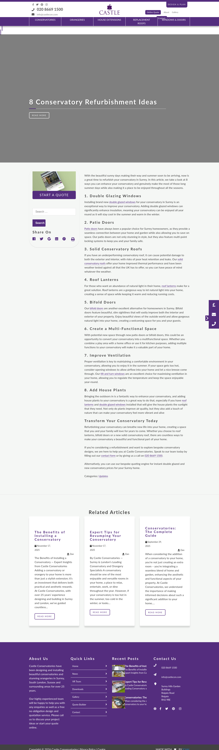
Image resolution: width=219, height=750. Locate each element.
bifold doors (97, 300)
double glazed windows (123, 193)
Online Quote (153, 12)
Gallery (175, 12)
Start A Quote (54, 187)
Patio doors (91, 220)
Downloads (78, 680)
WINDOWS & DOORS (174, 19)
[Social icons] (33, 4)
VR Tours (77, 673)
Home (75, 657)
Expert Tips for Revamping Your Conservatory (106, 527)
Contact (76, 703)
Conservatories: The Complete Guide (161, 523)
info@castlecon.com (47, 14)
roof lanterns (169, 277)
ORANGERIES (77, 19)
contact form (109, 447)
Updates (103, 467)
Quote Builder (79, 696)
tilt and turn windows (113, 365)
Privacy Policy (88, 741)
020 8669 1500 (50, 9)
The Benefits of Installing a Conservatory (51, 527)
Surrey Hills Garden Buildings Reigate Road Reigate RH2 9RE (172, 686)
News (75, 665)
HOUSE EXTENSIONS (109, 19)
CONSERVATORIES (45, 19)
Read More (39, 107)
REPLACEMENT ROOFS (141, 21)
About (166, 12)
